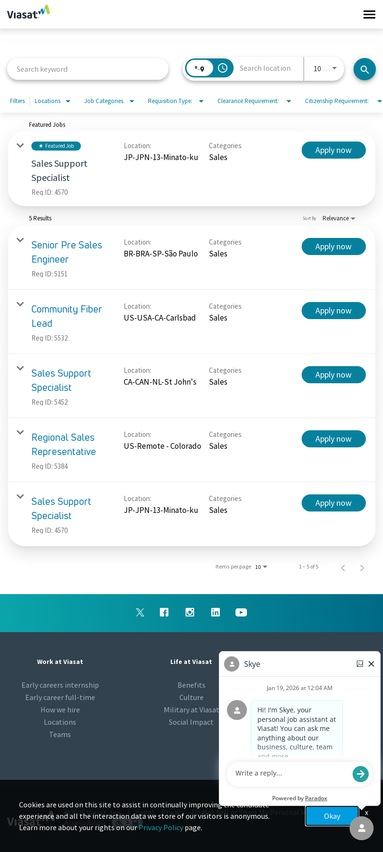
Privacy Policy (160, 827)
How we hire (60, 709)
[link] (191, 168)
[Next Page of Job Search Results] (362, 566)
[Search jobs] (365, 69)
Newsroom (323, 685)
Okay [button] (332, 816)
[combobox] (88, 68)
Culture (191, 697)
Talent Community (323, 697)
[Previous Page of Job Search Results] (343, 566)
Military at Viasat (191, 709)
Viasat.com (323, 709)
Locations (60, 722)
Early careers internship (60, 685)
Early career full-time (60, 697)
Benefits (191, 685)
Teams (60, 734)
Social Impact (191, 722)
